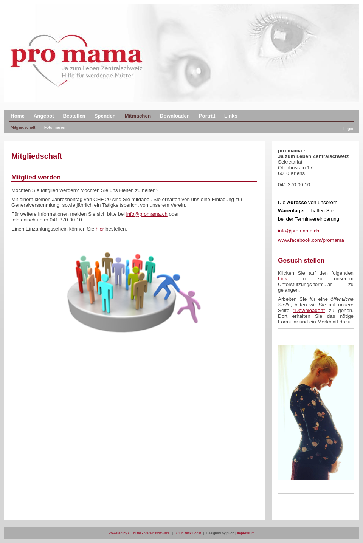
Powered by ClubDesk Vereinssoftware (139, 533)
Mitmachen (137, 116)
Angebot (44, 116)
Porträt (207, 116)
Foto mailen (54, 127)
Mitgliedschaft (23, 127)
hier (100, 229)
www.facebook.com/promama (311, 240)
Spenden (104, 116)
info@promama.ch (147, 214)
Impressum (245, 533)
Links (230, 116)
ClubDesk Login (188, 533)
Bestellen (74, 116)
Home (18, 116)
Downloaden (175, 116)
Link (282, 279)
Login (348, 128)
